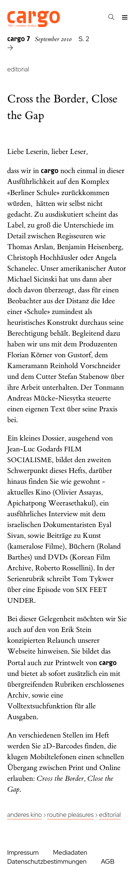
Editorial (110, 815)
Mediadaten (70, 853)
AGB (107, 862)
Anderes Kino (24, 815)
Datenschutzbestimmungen (46, 862)
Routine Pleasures (70, 815)
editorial (18, 69)
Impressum (23, 853)
